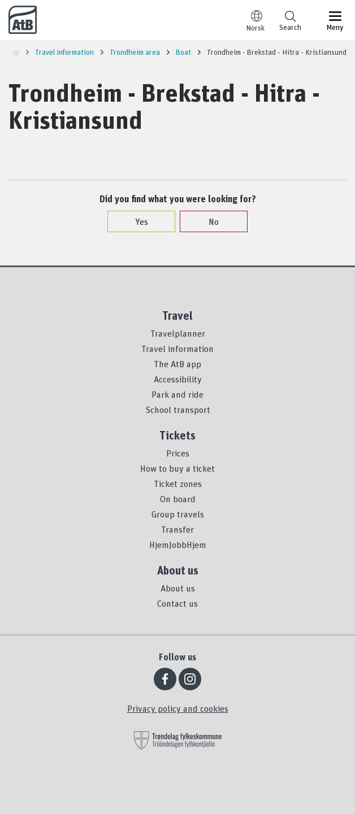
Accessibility (178, 379)
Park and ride (177, 394)
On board (178, 498)
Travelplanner (177, 333)
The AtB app (177, 363)
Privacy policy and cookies (177, 708)
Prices (177, 453)
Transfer (177, 529)
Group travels (177, 514)
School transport (177, 409)
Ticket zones (178, 483)
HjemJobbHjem (177, 544)
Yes (136, 221)
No (208, 221)
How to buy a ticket (177, 468)
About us (178, 588)
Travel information (177, 348)
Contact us (177, 603)
